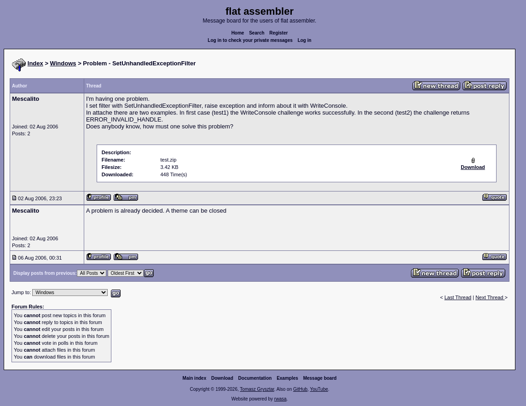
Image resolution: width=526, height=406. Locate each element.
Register (278, 32)
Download (222, 378)
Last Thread (458, 297)
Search (256, 32)
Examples (287, 378)
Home (237, 32)
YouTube (319, 389)
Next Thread (489, 297)
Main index (195, 378)
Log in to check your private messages (250, 40)
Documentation (255, 378)
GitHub (300, 389)
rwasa (280, 398)
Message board (320, 378)
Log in (305, 40)
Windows (63, 63)
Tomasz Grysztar (257, 389)
